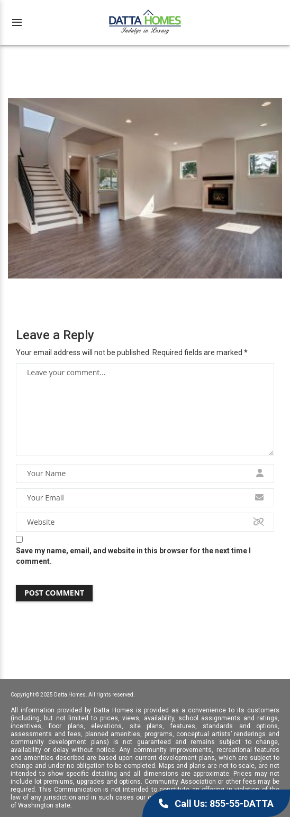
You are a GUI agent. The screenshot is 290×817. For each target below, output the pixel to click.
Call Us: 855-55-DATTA (216, 803)
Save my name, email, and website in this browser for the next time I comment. (133, 555)
